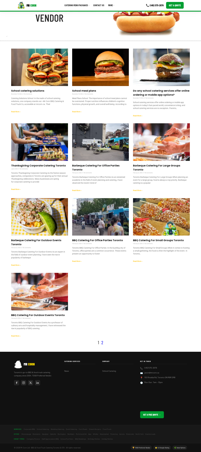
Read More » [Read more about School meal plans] (77, 112)
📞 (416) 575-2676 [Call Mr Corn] (155, 5)
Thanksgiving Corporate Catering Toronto (38, 165)
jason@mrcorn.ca (151, 372)
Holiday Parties (107, 439)
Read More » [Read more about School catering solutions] (16, 112)
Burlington (62, 434)
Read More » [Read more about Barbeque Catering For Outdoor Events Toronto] (16, 265)
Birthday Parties (94, 439)
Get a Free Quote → (152, 414)
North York (139, 434)
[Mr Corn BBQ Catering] (26, 5)
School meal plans (84, 90)
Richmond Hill (81, 434)
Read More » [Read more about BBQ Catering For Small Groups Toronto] (137, 261)
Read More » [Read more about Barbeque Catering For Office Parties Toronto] (77, 190)
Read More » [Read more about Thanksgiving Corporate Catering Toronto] (16, 189)
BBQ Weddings (80, 439)
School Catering (109, 371)
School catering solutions (27, 90)
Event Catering (71, 429)
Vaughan (45, 434)
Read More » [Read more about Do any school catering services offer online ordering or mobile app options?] (137, 116)
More (111, 5)
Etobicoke (130, 434)
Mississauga (26, 434)
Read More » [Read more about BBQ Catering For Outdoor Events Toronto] (16, 336)
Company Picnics (33, 439)
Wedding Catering (57, 429)
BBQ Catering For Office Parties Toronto (97, 240)
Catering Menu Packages (76, 5)
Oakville (53, 434)
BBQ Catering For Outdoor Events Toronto (38, 315)
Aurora (122, 434)
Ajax (89, 434)
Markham (70, 434)
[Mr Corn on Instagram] (23, 382)
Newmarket (104, 434)
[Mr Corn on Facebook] (16, 382)
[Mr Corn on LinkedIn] (37, 382)
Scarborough (150, 434)
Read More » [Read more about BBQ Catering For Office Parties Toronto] (77, 261)
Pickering (114, 434)
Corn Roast (83, 429)
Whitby (95, 434)
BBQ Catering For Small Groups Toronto (158, 240)
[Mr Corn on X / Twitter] (30, 382)
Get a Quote (175, 5)
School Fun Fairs (66, 439)
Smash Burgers (95, 429)
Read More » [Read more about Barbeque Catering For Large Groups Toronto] (137, 190)
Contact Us (98, 5)
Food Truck (107, 429)
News (66, 371)
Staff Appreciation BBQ (50, 439)
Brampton (36, 434)
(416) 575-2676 (150, 368)
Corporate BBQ (29, 429)
